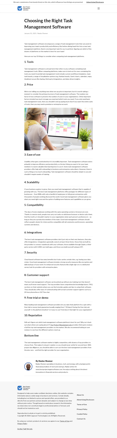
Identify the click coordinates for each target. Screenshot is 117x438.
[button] (95, 2)
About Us (80, 395)
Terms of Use (82, 404)
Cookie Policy (82, 414)
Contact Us (81, 419)
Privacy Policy (82, 409)
